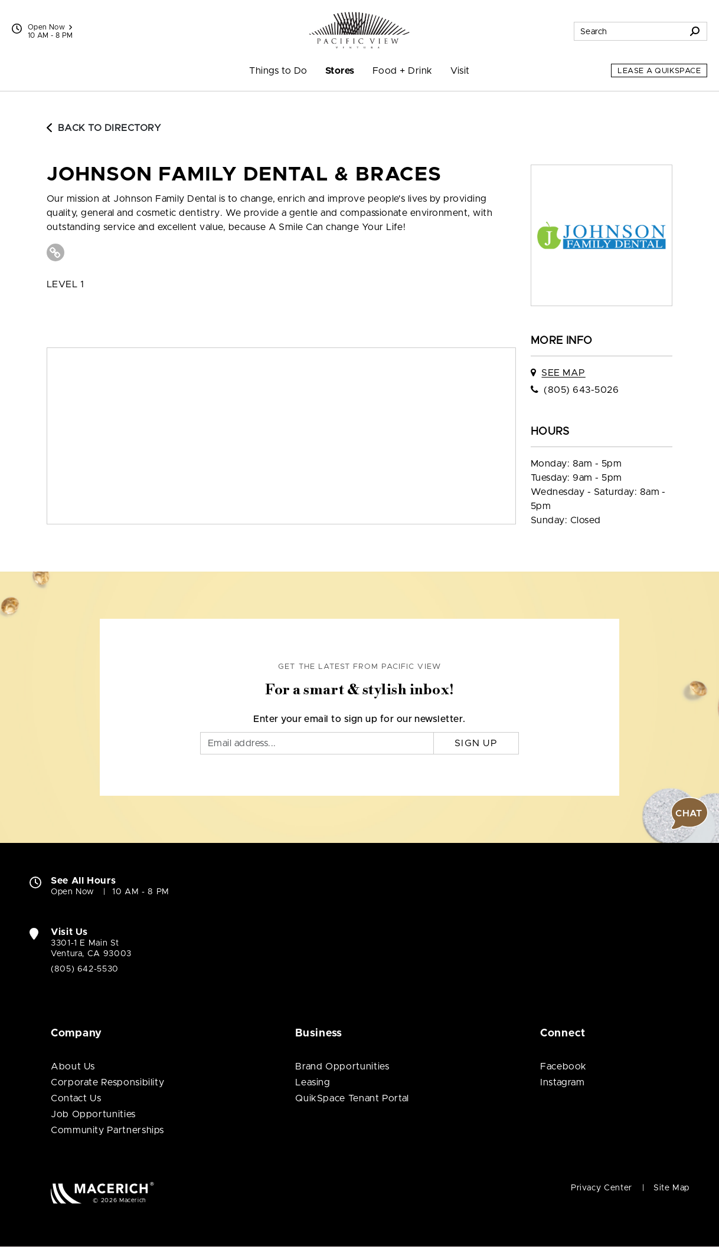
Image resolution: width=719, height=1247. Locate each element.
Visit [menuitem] (460, 71)
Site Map (671, 1188)
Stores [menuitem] (340, 71)
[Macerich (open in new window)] (102, 1192)
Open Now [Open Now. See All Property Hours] (72, 892)
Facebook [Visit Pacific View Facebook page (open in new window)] (563, 1066)
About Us (73, 1066)
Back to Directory (104, 128)
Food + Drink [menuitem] (402, 71)
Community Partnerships (107, 1130)
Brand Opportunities (342, 1066)
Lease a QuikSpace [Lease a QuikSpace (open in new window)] (659, 71)
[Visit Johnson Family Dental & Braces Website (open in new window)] (55, 252)
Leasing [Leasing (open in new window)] (312, 1082)
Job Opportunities (93, 1114)
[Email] (317, 743)
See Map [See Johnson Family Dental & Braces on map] (563, 373)
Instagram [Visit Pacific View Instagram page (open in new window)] (562, 1082)
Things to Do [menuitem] (278, 71)
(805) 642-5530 (85, 969)
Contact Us (76, 1098)
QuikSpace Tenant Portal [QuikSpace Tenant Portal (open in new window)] (352, 1098)
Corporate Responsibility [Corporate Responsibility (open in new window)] (107, 1082)
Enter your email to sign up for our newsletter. (359, 719)
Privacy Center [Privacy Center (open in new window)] (601, 1188)
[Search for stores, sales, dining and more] (629, 31)
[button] (689, 813)
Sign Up (476, 743)
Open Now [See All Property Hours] (50, 27)
